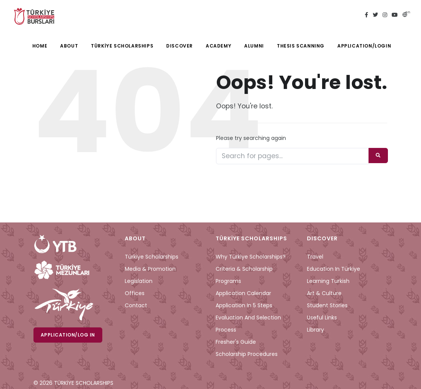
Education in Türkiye (333, 269)
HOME (39, 46)
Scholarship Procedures (247, 354)
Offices (135, 293)
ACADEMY (218, 46)
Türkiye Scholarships (151, 256)
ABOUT (69, 46)
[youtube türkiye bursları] (394, 15)
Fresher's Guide (236, 342)
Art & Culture (324, 293)
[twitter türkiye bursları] (375, 15)
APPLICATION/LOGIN (364, 46)
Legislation (139, 281)
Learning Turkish (328, 281)
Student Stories (327, 305)
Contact (136, 305)
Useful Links (322, 317)
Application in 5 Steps (244, 305)
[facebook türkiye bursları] (366, 15)
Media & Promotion (150, 269)
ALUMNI (254, 46)
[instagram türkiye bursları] (384, 15)
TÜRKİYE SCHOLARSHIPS (122, 46)
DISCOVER (179, 46)
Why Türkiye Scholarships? (251, 256)
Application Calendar (243, 293)
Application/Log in (68, 335)
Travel (315, 256)
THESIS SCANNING (300, 46)
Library (315, 329)
